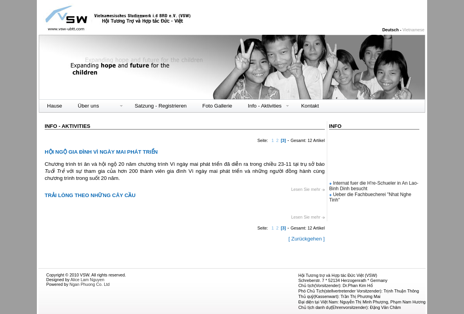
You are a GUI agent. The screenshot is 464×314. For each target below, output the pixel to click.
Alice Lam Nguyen (87, 279)
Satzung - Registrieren (161, 106)
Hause (54, 106)
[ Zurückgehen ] (306, 239)
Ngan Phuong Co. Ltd (89, 284)
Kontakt (310, 106)
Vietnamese (413, 29)
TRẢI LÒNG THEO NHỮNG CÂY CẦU (90, 195)
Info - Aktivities (265, 106)
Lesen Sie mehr (308, 189)
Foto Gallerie (217, 106)
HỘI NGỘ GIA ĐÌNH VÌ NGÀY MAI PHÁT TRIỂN (101, 152)
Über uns (88, 106)
